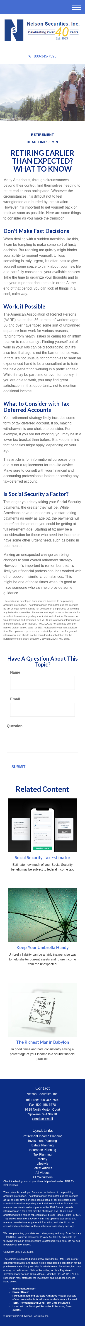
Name (15, 672)
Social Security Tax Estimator (42, 857)
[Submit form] (18, 767)
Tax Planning (42, 1154)
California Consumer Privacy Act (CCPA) (39, 1237)
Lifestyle (42, 1163)
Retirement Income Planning (42, 1136)
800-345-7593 (42, 56)
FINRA (60, 1274)
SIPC (67, 1274)
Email (15, 699)
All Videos (42, 1172)
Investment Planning (42, 1141)
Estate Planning (42, 1145)
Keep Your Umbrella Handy (43, 947)
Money (42, 1159)
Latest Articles (42, 1168)
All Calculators (42, 1177)
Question (14, 726)
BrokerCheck (10, 1185)
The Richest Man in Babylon (42, 1042)
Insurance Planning (42, 1150)
